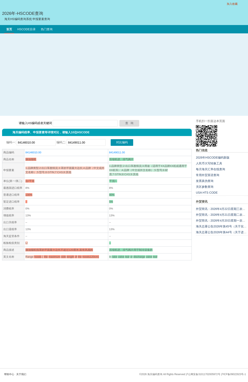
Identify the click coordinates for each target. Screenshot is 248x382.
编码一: (11, 142)
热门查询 (47, 29)
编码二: (61, 142)
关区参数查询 (204, 186)
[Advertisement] (39, 74)
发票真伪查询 (204, 181)
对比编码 (122, 142)
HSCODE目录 (26, 29)
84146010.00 (33, 152)
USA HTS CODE (207, 192)
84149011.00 (117, 152)
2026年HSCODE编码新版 (212, 157)
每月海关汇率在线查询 (210, 169)
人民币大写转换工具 (209, 163)
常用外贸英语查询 (207, 175)
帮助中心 (9, 374)
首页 (9, 29)
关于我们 (21, 374)
